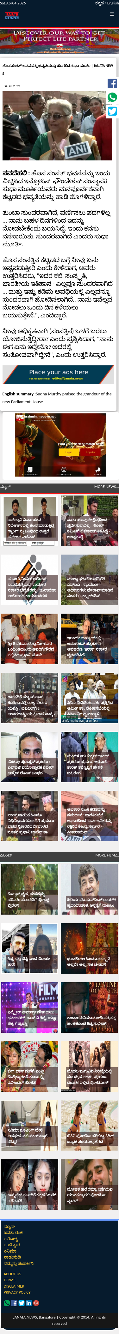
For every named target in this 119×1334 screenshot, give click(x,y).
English (113, 3)
